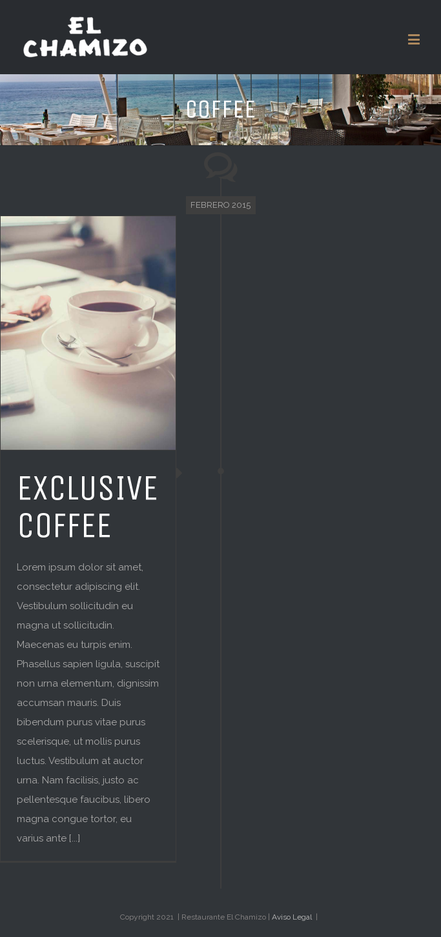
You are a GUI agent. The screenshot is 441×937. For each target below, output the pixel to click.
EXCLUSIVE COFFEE (87, 507)
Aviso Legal (292, 917)
